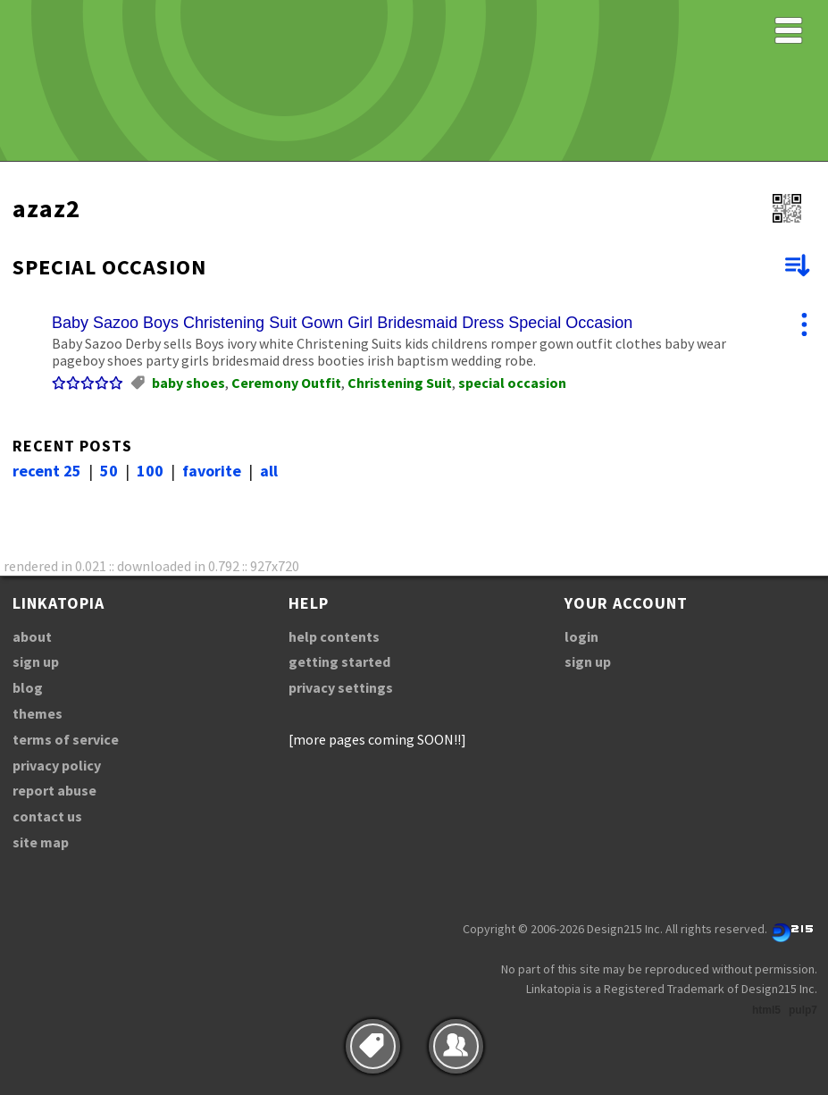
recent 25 (47, 470)
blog (28, 687)
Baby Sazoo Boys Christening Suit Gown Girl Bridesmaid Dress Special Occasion (342, 323)
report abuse (54, 790)
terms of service (66, 739)
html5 (766, 1010)
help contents (334, 636)
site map (41, 842)
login (581, 636)
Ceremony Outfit (286, 383)
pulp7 (803, 1010)
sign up (36, 661)
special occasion (512, 383)
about (32, 636)
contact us (47, 816)
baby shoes (188, 383)
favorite (211, 470)
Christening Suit (399, 383)
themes (38, 713)
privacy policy (57, 765)
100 (150, 470)
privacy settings (341, 687)
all (269, 470)
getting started (339, 661)
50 (109, 470)
